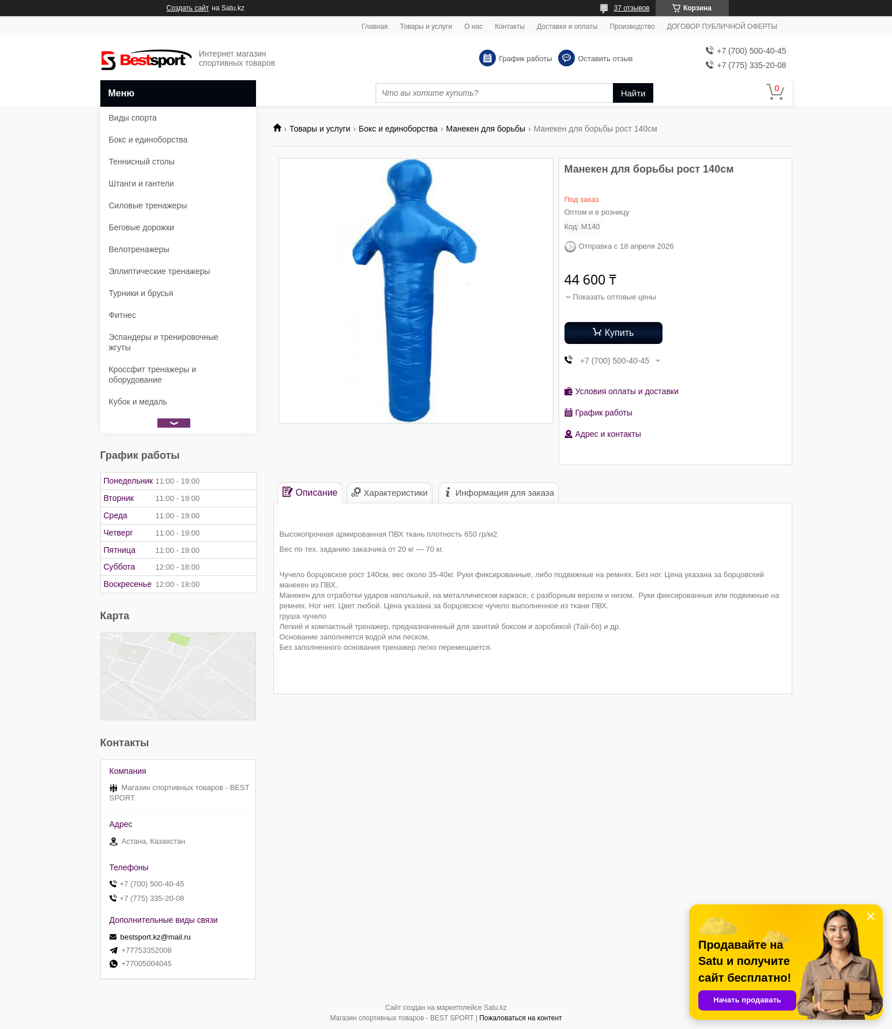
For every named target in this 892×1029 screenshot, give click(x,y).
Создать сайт (188, 8)
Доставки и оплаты (567, 27)
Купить (619, 333)
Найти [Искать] (633, 93)
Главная (375, 27)
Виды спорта (133, 117)
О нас (473, 27)
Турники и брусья (141, 293)
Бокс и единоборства (398, 128)
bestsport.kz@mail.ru (156, 937)
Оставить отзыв (605, 58)
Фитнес (122, 315)
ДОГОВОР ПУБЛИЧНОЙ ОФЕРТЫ (722, 27)
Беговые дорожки (141, 227)
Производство (631, 27)
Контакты (510, 27)
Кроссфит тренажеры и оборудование (153, 374)
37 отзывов (631, 8)
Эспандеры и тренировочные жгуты (164, 342)
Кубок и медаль (138, 401)
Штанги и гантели (141, 183)
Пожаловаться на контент (520, 1018)
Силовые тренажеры (148, 205)
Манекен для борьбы (485, 128)
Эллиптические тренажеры (159, 271)
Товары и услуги (426, 27)
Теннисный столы (142, 161)
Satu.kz (495, 1008)
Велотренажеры (139, 249)
